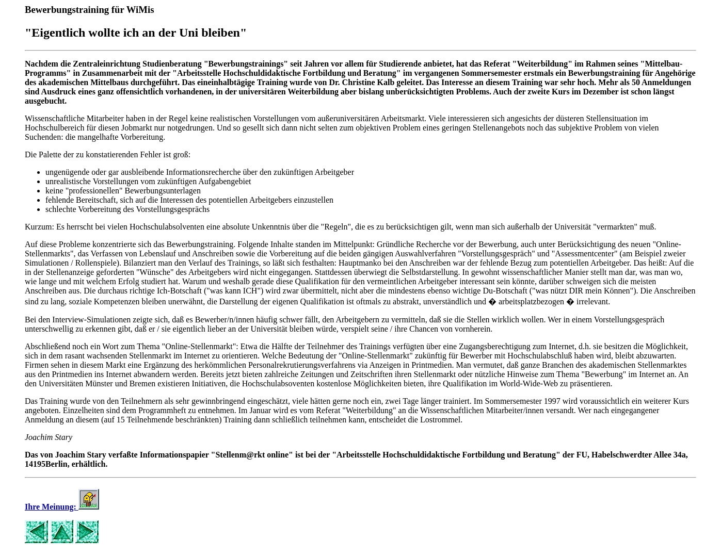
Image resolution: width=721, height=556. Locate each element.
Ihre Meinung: (62, 506)
